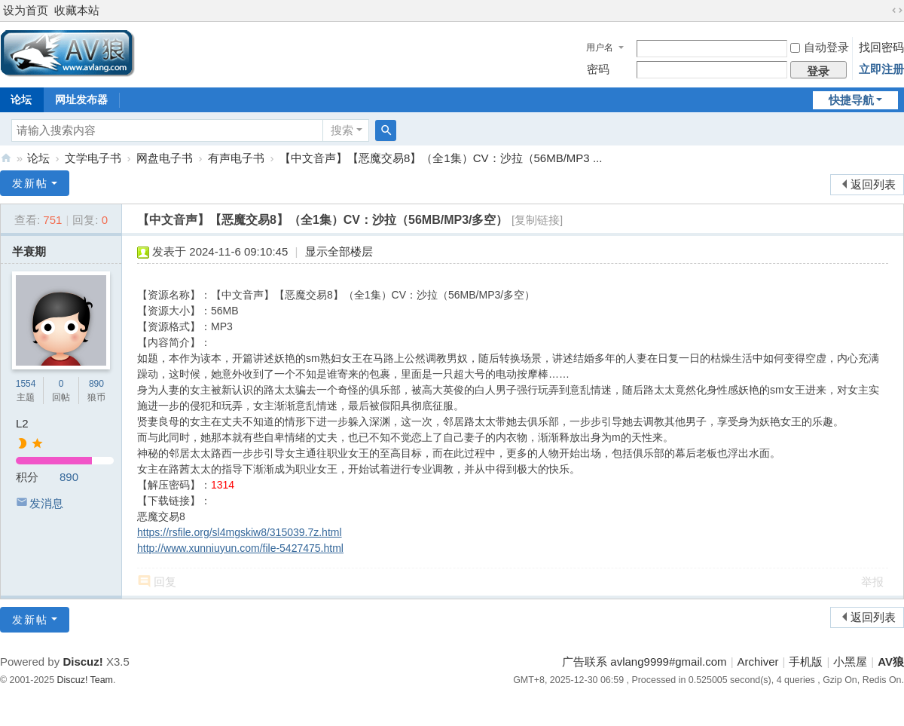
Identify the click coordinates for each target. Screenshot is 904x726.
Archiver (758, 661)
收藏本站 (76, 10)
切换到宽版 (897, 10)
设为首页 (25, 10)
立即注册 (881, 69)
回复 (165, 581)
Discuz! (82, 661)
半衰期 (29, 251)
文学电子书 (93, 158)
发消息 (46, 503)
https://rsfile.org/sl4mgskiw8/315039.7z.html (239, 532)
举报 (872, 581)
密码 (598, 69)
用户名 (599, 47)
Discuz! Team (85, 680)
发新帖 (30, 183)
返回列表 (873, 184)
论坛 (38, 158)
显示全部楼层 (339, 251)
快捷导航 (851, 99)
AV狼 (6, 158)
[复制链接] (537, 219)
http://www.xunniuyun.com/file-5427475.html (240, 548)
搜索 (342, 130)
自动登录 (819, 47)
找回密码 (881, 47)
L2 (22, 423)
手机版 (806, 661)
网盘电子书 (164, 158)
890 (96, 383)
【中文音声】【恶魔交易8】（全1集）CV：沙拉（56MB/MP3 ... (440, 158)
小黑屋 (850, 661)
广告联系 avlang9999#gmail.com (644, 661)
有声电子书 (236, 158)
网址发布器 (81, 99)
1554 (26, 383)
